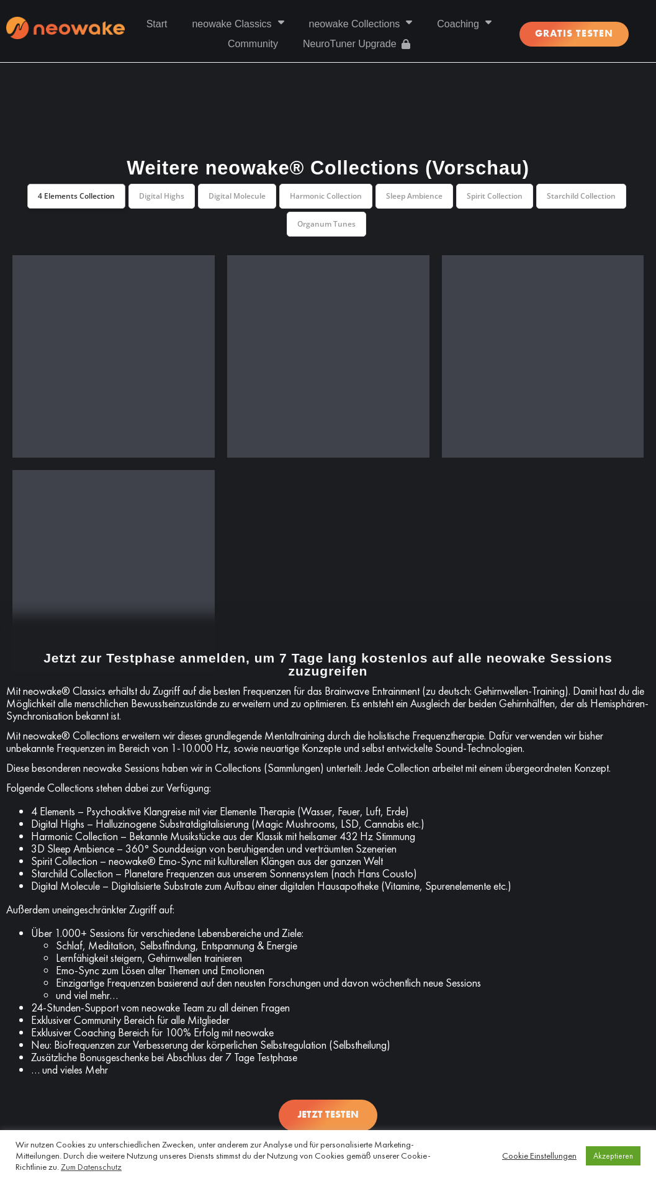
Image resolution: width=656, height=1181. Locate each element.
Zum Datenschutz (91, 1166)
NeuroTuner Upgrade (356, 43)
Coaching (464, 24)
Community (253, 43)
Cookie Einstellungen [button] (539, 1155)
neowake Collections (361, 24)
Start (157, 24)
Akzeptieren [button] (613, 1156)
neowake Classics (238, 24)
